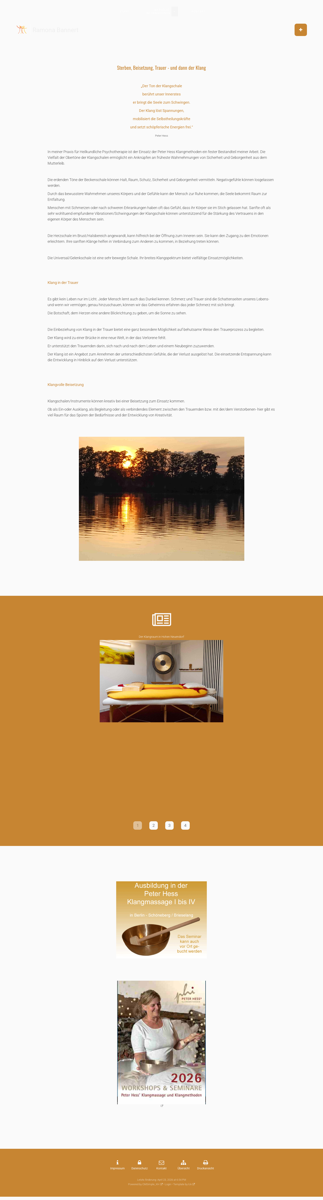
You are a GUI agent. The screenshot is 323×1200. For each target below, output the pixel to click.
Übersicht (184, 1170)
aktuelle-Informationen (158, 11)
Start (124, 11)
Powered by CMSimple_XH (143, 1185)
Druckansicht (205, 1170)
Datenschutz (139, 1170)
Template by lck (182, 1185)
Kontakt (199, 11)
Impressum (117, 1170)
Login (168, 1185)
